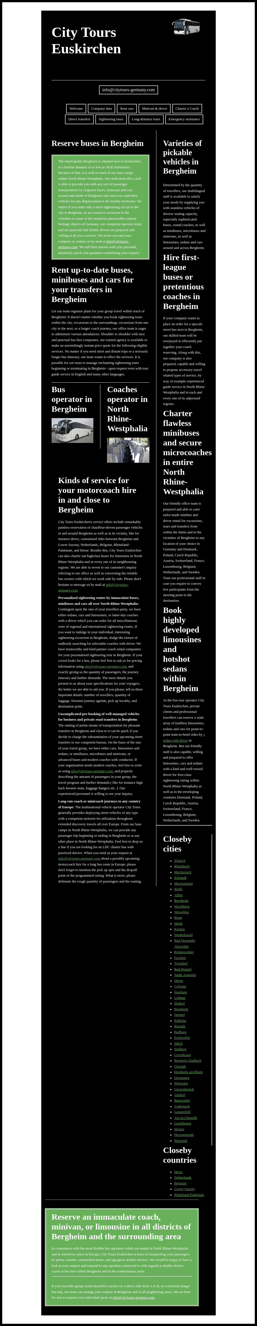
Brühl (178, 889)
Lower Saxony (184, 1189)
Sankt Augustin (185, 975)
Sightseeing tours (111, 119)
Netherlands (182, 1177)
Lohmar (180, 998)
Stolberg (180, 1049)
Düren (178, 981)
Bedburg (180, 1032)
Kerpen (179, 929)
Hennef (179, 1015)
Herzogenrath (184, 1135)
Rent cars (127, 109)
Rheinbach (182, 866)
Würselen (181, 1083)
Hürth (178, 923)
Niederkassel (183, 935)
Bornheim (181, 901)
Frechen (180, 958)
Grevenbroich (184, 1089)
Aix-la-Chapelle (185, 1118)
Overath (180, 1066)
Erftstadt (180, 878)
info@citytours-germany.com (128, 89)
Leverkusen (182, 1055)
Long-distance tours (146, 119)
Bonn (178, 918)
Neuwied (180, 1141)
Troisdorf (181, 963)
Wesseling (181, 912)
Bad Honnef (182, 969)
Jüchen (179, 1129)
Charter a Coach (187, 109)
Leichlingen (182, 1123)
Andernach (182, 1106)
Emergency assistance (184, 119)
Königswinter (184, 952)
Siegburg (180, 992)
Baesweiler (182, 1100)
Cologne (180, 986)
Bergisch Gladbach (188, 1061)
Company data (101, 109)
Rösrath (179, 1026)
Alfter (178, 895)
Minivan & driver (154, 109)
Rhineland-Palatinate (189, 1195)
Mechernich (182, 872)
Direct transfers (79, 119)
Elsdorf (179, 1003)
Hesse (178, 1172)
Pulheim (180, 1021)
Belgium (180, 1183)
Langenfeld (182, 1112)
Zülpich (179, 861)
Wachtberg (182, 906)
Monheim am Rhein (188, 1072)
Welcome (76, 109)
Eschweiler (182, 1038)
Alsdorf (179, 1095)
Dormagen (181, 1078)
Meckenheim (183, 884)
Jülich (178, 1044)
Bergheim (181, 1009)
